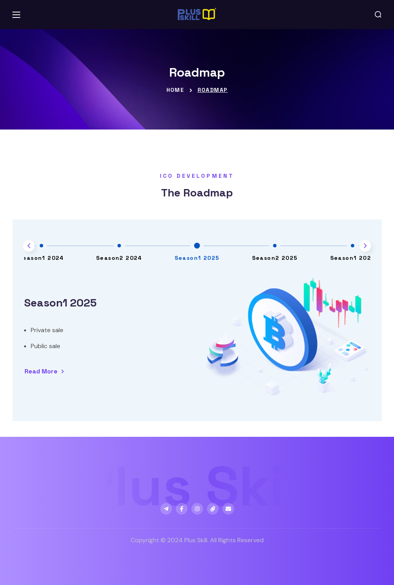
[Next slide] (365, 246)
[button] (378, 14)
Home (175, 89)
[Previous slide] (29, 246)
